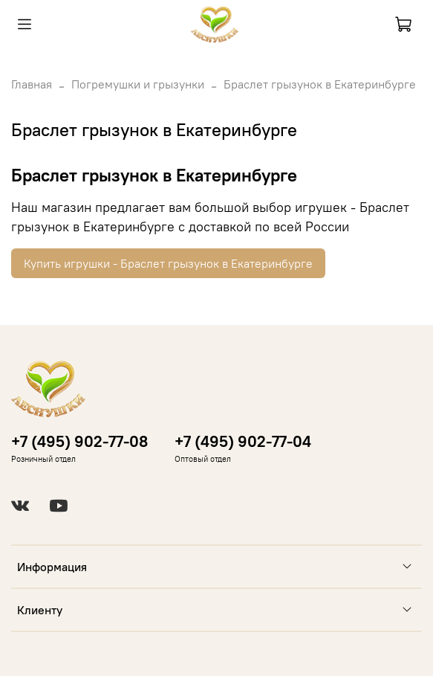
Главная (31, 84)
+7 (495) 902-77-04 (243, 441)
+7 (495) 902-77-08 (79, 441)
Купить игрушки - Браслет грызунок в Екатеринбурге (168, 263)
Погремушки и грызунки (137, 84)
